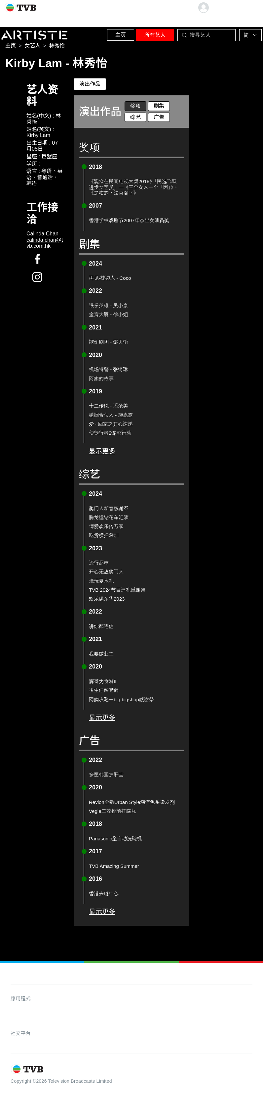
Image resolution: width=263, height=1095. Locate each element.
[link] (10, 47)
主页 (111, 33)
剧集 (159, 108)
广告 (159, 119)
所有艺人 (149, 33)
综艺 (135, 119)
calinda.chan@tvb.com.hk (44, 245)
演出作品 (89, 86)
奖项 (135, 108)
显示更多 (102, 453)
